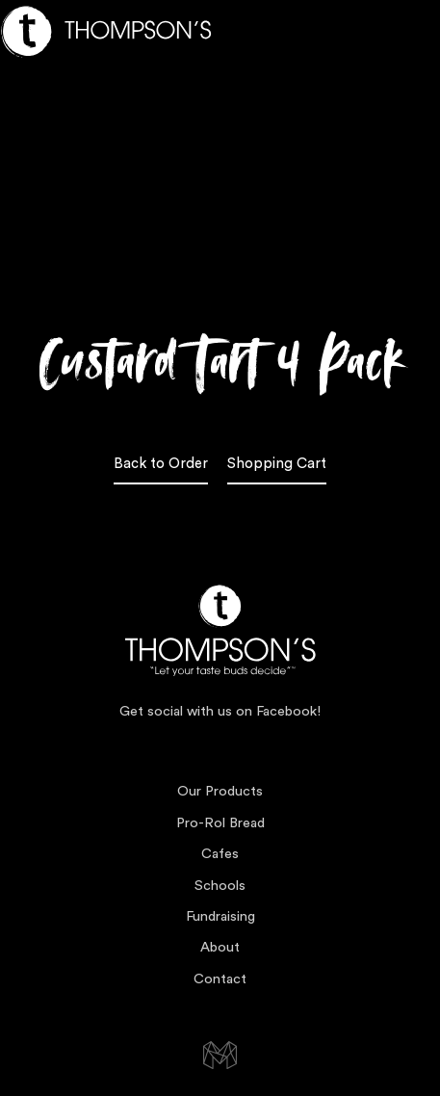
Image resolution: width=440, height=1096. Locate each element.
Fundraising (220, 916)
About (220, 947)
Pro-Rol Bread (220, 823)
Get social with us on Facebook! (220, 711)
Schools (220, 885)
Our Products (220, 791)
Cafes (220, 854)
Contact (220, 979)
